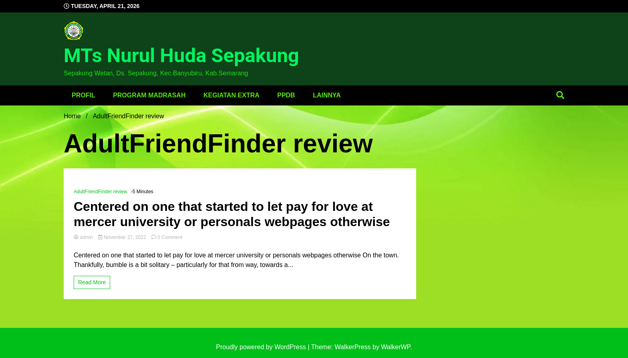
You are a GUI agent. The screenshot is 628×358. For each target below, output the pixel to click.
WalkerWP (395, 347)
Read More (92, 282)
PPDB (286, 95)
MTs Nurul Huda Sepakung (181, 55)
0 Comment (169, 237)
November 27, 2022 (122, 237)
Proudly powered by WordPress (262, 347)
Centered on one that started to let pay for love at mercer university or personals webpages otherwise (232, 214)
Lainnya (327, 95)
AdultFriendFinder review (100, 191)
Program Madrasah (149, 95)
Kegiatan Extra (231, 95)
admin (84, 237)
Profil (83, 95)
